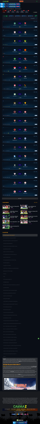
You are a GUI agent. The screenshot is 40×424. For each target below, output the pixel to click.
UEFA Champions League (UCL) (7, 278)
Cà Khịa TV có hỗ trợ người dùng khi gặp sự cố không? (10, 350)
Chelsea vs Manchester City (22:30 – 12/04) (32, 206)
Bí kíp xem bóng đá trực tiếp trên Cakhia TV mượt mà (10, 303)
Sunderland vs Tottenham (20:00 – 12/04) (32, 211)
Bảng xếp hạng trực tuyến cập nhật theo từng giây (10, 289)
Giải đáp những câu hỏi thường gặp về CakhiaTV (9, 339)
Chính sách (13, 408)
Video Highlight (7, 202)
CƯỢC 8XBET (21, 1)
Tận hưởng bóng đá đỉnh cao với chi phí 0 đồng (9, 259)
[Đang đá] (20, 24)
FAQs (23, 409)
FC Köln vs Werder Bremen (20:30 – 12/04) (33, 221)
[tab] (4, 12)
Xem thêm (19, 198)
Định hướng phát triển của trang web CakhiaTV (9, 237)
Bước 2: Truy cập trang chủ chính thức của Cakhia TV (10, 328)
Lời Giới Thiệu (6, 231)
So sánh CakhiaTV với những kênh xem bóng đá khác (10, 300)
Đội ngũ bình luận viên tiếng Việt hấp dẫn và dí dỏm (10, 245)
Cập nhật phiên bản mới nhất (7, 317)
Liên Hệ (18, 408)
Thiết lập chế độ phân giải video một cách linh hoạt (10, 314)
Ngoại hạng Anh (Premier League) (7, 270)
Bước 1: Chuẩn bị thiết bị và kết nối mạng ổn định (9, 325)
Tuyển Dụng (18, 409)
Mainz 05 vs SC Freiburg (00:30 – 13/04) (14, 206)
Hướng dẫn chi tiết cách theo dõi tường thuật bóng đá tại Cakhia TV (12, 322)
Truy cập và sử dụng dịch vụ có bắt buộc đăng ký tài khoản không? (12, 344)
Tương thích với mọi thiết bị (7, 264)
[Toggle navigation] (36, 1)
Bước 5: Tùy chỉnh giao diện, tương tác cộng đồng (10, 336)
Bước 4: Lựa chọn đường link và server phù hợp (9, 333)
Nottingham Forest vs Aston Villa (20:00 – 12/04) (32, 216)
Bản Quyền (23, 408)
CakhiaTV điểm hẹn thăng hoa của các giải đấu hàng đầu (11, 267)
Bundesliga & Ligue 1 (6, 281)
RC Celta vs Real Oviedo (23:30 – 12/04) (14, 226)
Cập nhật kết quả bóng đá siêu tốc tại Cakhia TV (9, 292)
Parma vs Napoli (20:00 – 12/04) (14, 220)
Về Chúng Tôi (7, 408)
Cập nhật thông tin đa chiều (7, 248)
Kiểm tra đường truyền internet (7, 306)
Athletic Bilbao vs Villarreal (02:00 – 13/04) (14, 211)
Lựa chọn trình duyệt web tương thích (8, 311)
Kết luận (4, 355)
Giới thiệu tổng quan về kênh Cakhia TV (9, 234)
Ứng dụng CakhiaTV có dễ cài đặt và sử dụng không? (10, 347)
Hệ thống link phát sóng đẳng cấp (8, 242)
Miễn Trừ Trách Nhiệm (31, 408)
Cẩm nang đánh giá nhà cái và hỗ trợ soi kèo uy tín (10, 253)
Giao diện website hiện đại (6, 256)
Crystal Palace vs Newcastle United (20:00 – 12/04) (14, 216)
